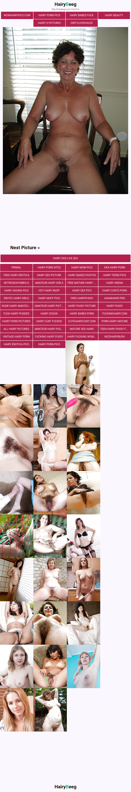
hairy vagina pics (16, 290)
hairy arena (114, 282)
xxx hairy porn (114, 267)
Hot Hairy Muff (49, 290)
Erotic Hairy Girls (16, 298)
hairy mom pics (82, 267)
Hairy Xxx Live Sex (65, 258)
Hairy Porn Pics (49, 15)
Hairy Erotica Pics (16, 344)
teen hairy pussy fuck (115, 329)
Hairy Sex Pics (82, 290)
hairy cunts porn (114, 290)
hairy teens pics (114, 275)
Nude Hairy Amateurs (16, 305)
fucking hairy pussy (49, 336)
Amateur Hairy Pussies (50, 329)
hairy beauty (114, 15)
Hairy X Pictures (49, 23)
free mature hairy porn (82, 282)
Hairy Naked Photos (82, 275)
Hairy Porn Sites (49, 267)
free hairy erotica (16, 275)
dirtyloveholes (82, 23)
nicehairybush (114, 336)
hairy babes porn (82, 313)
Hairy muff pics (49, 298)
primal (16, 267)
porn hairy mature (114, 321)
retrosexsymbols (16, 282)
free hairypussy (82, 298)
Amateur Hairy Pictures (50, 305)
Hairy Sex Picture (49, 275)
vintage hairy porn (16, 336)
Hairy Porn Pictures (16, 321)
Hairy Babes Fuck (82, 15)
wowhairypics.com (17, 15)
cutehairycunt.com (82, 321)
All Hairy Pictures (16, 329)
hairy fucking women (82, 336)
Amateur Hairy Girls (49, 282)
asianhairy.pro (114, 298)
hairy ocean (49, 313)
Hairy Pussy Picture (82, 305)
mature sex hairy (82, 329)
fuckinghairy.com (114, 313)
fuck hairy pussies (16, 313)
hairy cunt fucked (49, 321)
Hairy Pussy (114, 305)
